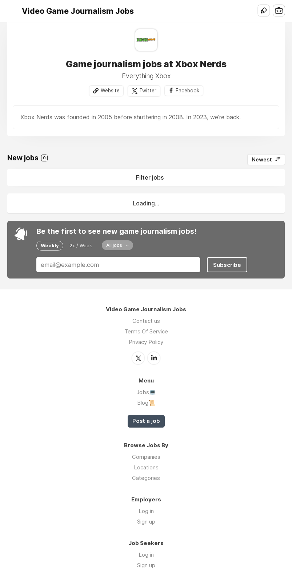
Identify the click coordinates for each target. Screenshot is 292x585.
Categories (146, 477)
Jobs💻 (146, 392)
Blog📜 (146, 402)
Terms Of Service (146, 331)
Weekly (50, 245)
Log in (146, 511)
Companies (146, 456)
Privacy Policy (146, 341)
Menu (12, 10)
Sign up (146, 521)
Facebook (187, 90)
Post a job (146, 421)
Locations (146, 467)
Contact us (146, 320)
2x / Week (80, 245)
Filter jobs (150, 177)
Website (110, 90)
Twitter (147, 90)
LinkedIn (154, 358)
